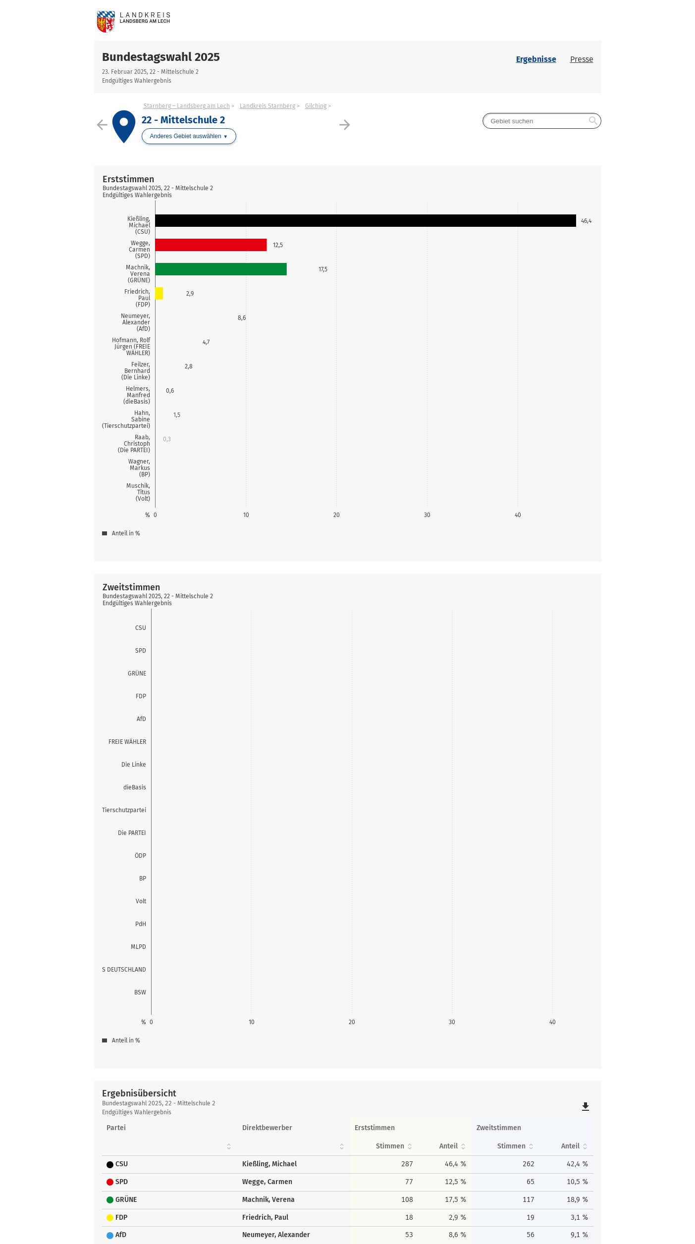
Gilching (315, 106)
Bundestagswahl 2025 (161, 57)
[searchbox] (541, 121)
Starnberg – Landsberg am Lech (187, 106)
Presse (581, 59)
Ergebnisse (536, 59)
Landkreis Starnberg (267, 106)
